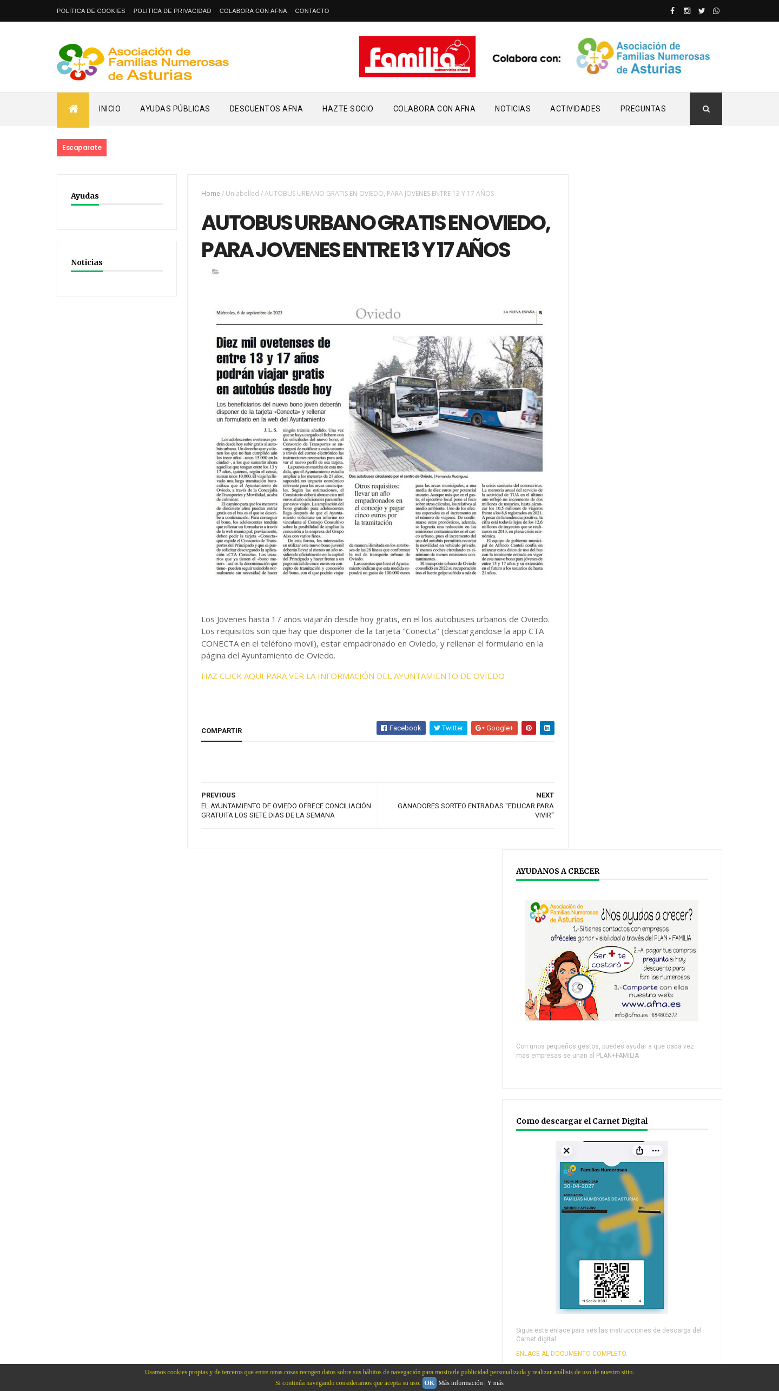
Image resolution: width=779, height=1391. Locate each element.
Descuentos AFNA (266, 108)
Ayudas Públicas (175, 108)
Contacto (312, 11)
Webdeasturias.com (138, 1310)
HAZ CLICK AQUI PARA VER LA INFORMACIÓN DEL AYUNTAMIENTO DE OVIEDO (347, 708)
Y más (495, 1383)
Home (204, 193)
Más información (460, 1383)
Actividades (575, 108)
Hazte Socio (348, 108)
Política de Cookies (91, 11)
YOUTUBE (600, 1092)
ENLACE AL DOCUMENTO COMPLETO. (628, 688)
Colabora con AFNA (253, 11)
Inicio (110, 108)
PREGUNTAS (643, 108)
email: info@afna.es (89, 1362)
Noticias (513, 108)
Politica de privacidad (173, 11)
